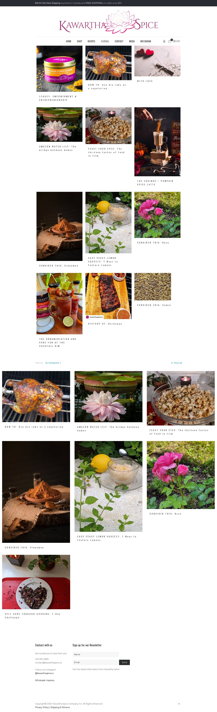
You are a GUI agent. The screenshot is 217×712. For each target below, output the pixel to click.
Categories (53, 363)
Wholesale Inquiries (44, 680)
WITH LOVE (145, 80)
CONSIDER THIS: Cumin (154, 304)
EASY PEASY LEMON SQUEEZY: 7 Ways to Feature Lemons (103, 261)
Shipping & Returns (60, 707)
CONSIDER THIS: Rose (153, 242)
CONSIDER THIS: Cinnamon (59, 265)
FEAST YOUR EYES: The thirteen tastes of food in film (106, 152)
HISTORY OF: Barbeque (105, 323)
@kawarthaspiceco (44, 673)
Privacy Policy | (43, 707)
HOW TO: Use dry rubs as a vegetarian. (35, 426)
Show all (176, 363)
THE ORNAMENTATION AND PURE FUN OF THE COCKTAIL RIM (58, 342)
